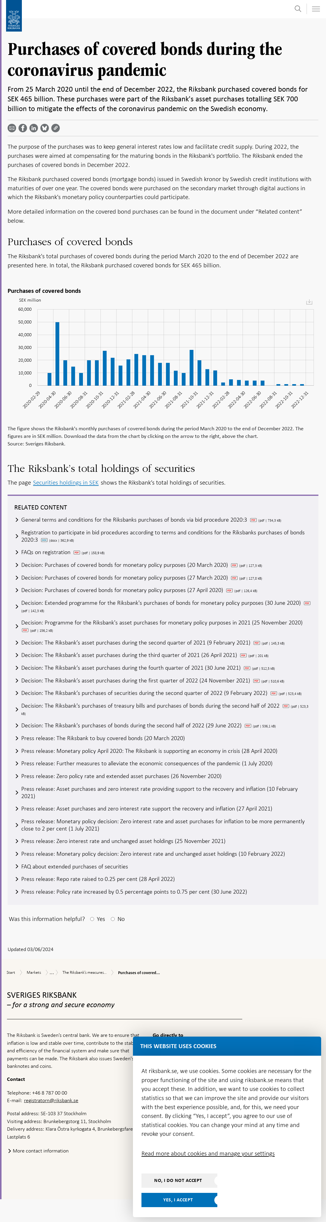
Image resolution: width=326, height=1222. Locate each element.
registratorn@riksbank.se (51, 1123)
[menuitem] (309, 301)
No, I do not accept (178, 1180)
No (121, 942)
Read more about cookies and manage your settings (208, 1153)
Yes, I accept (178, 1199)
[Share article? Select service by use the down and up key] (35, 128)
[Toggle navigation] (315, 9)
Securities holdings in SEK (66, 482)
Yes (101, 942)
